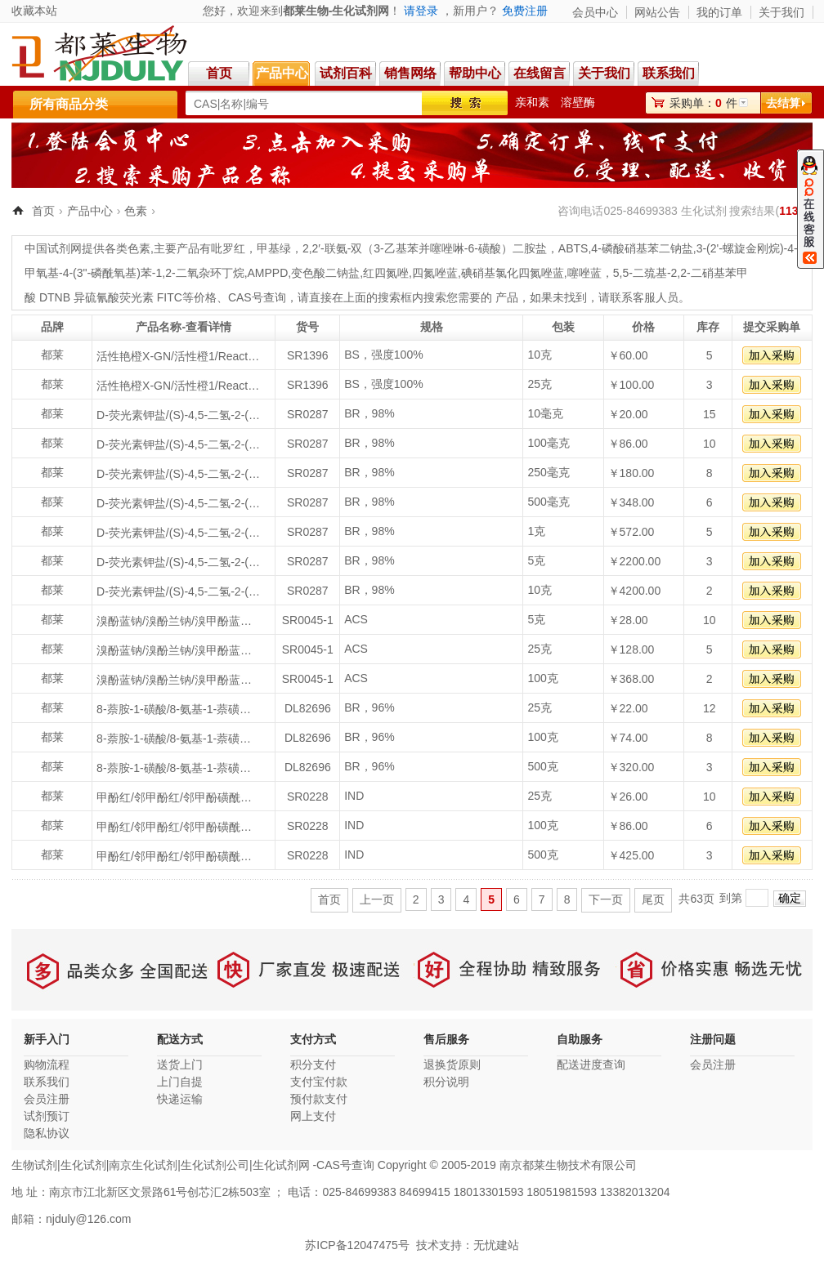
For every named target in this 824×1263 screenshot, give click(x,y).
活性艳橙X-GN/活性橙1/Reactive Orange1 (178, 356)
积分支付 (313, 1064)
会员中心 (595, 12)
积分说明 (446, 1081)
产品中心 (282, 73)
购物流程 (46, 1064)
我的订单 (719, 12)
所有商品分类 (68, 104)
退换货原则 (452, 1064)
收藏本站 (34, 10)
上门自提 (180, 1081)
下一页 (606, 899)
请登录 (421, 10)
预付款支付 (318, 1098)
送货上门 (180, 1064)
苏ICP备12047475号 (357, 1245)
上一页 (377, 899)
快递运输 (180, 1098)
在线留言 (539, 73)
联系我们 (671, 73)
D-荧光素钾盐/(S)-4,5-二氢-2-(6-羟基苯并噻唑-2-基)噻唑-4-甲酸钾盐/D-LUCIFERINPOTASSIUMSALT (178, 415)
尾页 (653, 899)
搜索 (465, 103)
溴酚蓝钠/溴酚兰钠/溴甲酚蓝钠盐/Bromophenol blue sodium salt (178, 620)
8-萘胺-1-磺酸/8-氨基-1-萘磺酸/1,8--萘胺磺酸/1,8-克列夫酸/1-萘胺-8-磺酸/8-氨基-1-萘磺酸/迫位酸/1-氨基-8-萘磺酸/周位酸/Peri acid (178, 709)
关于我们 (781, 12)
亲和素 (532, 102)
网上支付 (313, 1115)
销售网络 (410, 73)
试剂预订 (46, 1115)
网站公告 (657, 12)
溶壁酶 (578, 102)
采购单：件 (703, 102)
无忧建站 (496, 1245)
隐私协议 (46, 1133)
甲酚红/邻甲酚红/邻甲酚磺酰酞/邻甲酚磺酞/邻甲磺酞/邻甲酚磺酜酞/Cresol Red (178, 797)
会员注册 (46, 1098)
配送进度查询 (591, 1064)
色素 (135, 210)
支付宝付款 (318, 1081)
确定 (789, 897)
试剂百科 (346, 73)
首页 (219, 73)
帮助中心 (475, 73)
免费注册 (525, 10)
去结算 (783, 102)
